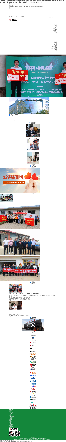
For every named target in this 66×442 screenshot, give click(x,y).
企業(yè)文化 (33, 6)
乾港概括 (13, 6)
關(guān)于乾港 (11, 5)
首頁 (9, 4)
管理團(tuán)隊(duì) (28, 6)
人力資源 (56, 49)
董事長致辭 (10, 6)
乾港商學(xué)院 (11, 16)
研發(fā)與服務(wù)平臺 (54, 48)
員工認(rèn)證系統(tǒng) (52, 17)
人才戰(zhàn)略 (19, 16)
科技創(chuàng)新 (54, 46)
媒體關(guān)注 (55, 41)
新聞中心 (10, 8)
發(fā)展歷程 (16, 6)
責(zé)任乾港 (55, 44)
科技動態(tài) (55, 47)
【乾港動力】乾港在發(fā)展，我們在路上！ (14, 314)
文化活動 (36, 6)
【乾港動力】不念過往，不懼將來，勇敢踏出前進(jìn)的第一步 (17, 313)
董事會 (25, 6)
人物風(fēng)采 (11, 417)
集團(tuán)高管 (22, 6)
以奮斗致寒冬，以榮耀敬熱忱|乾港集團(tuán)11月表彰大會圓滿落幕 (18, 297)
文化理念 (38, 6)
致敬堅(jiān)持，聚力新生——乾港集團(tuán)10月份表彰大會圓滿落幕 (18, 298)
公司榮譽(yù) (43, 6)
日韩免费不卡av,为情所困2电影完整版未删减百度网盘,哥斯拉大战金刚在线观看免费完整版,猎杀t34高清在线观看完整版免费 (16, 441)
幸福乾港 (56, 45)
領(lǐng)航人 (10, 7)
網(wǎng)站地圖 (33, 437)
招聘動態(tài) (23, 16)
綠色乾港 (56, 43)
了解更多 (10, 121)
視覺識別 (40, 6)
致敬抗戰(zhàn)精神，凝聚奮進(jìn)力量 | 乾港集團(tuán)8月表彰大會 (18, 299)
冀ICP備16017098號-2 (20, 439)
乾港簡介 (19, 6)
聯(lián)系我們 (15, 16)
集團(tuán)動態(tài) (11, 416)
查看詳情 (33, 193)
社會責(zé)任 (55, 42)
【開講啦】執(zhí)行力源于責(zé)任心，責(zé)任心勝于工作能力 (17, 315)
